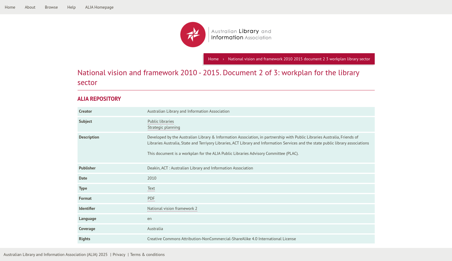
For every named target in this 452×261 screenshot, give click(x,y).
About (30, 7)
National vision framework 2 (172, 208)
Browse (51, 7)
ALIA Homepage (99, 7)
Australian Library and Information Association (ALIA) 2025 (56, 254)
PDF (151, 198)
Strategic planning (164, 127)
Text (151, 188)
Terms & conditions (147, 254)
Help (71, 7)
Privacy (119, 254)
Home (10, 7)
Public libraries (161, 121)
